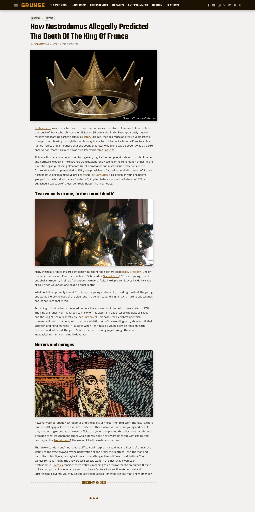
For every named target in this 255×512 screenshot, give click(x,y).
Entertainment (138, 5)
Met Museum (62, 440)
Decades (118, 5)
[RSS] (240, 5)
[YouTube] (213, 5)
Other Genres (99, 5)
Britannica (89, 317)
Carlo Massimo (41, 44)
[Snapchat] (235, 5)
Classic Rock (58, 5)
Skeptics (58, 465)
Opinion (157, 5)
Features (173, 5)
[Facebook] (208, 5)
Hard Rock (79, 5)
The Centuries (99, 174)
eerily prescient (131, 271)
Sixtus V (109, 150)
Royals (49, 18)
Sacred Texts (111, 276)
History (35, 18)
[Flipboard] (229, 5)
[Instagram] (219, 5)
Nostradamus (43, 128)
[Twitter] (224, 5)
